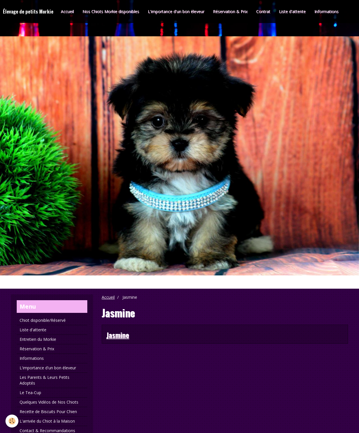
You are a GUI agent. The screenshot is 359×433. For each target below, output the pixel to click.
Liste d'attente (292, 11)
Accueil (67, 11)
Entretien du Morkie (38, 339)
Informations (326, 11)
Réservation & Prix (230, 11)
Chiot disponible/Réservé (43, 320)
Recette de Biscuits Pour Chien (48, 411)
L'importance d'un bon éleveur (176, 11)
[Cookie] (12, 421)
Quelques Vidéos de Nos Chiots (49, 402)
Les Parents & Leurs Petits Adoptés (44, 380)
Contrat (263, 11)
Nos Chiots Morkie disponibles (110, 11)
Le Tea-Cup (30, 392)
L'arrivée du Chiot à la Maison (47, 421)
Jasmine (117, 335)
